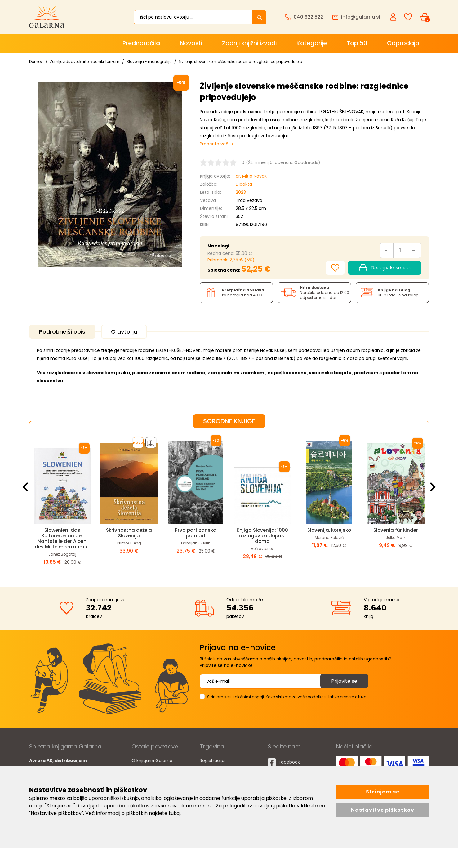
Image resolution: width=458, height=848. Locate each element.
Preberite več (214, 144)
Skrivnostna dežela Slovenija (129, 533)
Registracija (212, 760)
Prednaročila (141, 43)
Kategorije (311, 43)
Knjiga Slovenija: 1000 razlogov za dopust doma (262, 535)
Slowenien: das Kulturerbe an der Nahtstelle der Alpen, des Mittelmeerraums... (62, 538)
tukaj (174, 813)
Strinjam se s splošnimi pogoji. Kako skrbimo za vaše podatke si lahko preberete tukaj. (287, 696)
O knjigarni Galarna (151, 760)
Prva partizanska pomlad (195, 533)
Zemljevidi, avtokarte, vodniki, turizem (84, 61)
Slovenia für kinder (395, 530)
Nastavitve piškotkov (382, 810)
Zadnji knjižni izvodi (249, 43)
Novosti (191, 43)
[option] (62, 502)
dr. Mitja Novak (251, 176)
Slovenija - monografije (149, 61)
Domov (36, 61)
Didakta (244, 184)
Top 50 (357, 43)
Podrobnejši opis (62, 331)
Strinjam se (382, 791)
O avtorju (124, 331)
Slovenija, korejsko (329, 530)
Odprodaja (403, 43)
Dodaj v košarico (384, 268)
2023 (241, 192)
